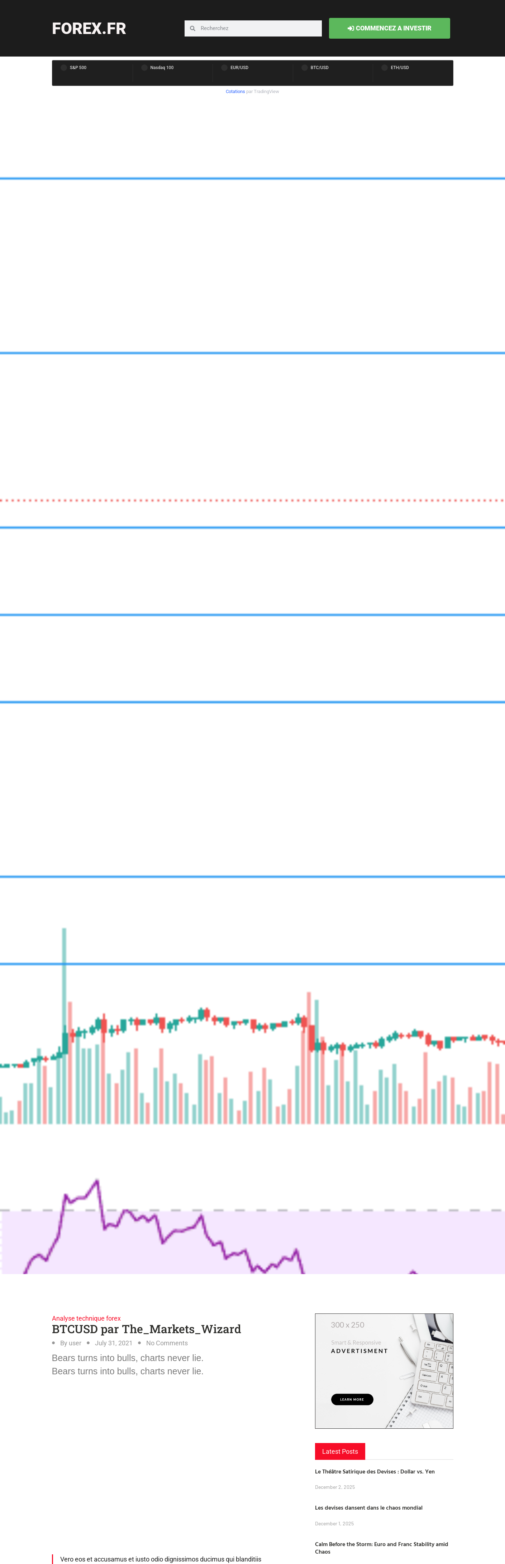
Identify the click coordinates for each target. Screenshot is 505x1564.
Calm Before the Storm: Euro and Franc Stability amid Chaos (381, 1548)
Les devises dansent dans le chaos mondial (369, 1507)
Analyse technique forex (86, 1318)
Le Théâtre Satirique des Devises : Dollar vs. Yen (375, 1471)
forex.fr (89, 28)
